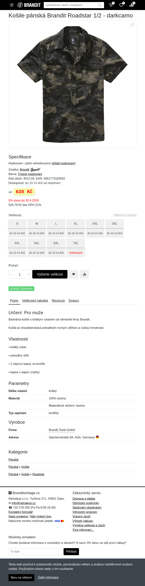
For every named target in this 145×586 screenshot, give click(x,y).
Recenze (58, 300)
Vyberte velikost (50, 274)
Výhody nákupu (82, 520)
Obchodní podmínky (85, 503)
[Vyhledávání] (70, 5)
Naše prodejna (18, 516)
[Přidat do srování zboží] (84, 274)
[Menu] (12, 5)
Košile (25, 466)
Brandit (24, 169)
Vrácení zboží (81, 516)
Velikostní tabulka (124, 215)
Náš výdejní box (40, 516)
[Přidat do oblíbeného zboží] (73, 274)
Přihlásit (71, 551)
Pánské (13, 459)
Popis (14, 300)
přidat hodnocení (63, 163)
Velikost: (15, 215)
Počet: (14, 265)
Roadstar (38, 474)
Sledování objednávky (87, 507)
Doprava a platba (83, 498)
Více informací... (83, 529)
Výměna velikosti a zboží (88, 525)
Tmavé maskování (30, 174)
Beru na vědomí (21, 577)
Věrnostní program (84, 512)
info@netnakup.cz (23, 503)
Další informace (48, 577)
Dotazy (74, 300)
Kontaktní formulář (21, 512)
